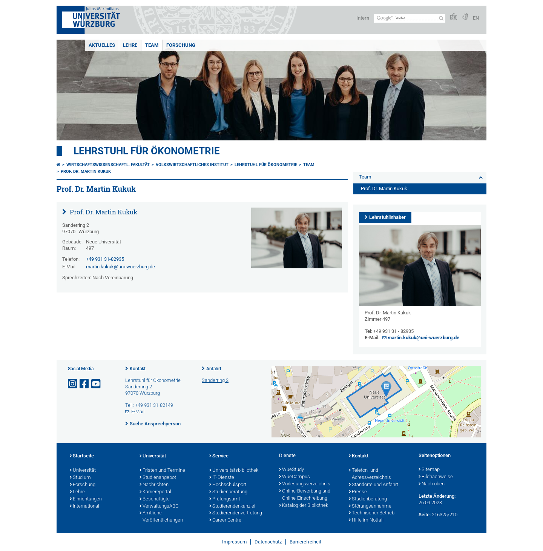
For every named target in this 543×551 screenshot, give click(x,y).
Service (219, 456)
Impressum (234, 542)
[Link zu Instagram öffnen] (73, 384)
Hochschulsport (227, 485)
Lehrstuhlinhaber (387, 217)
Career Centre (225, 520)
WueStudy (291, 469)
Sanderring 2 (215, 380)
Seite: (425, 514)
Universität (83, 470)
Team (151, 45)
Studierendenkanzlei (232, 506)
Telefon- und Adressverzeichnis (370, 474)
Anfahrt (213, 368)
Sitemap (429, 469)
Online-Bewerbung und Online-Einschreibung (304, 495)
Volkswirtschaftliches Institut (192, 164)
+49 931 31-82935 (105, 259)
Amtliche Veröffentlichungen (161, 517)
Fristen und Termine (162, 470)
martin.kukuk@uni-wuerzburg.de (120, 266)
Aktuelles (102, 45)
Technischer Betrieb (371, 513)
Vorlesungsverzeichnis (304, 484)
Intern (362, 18)
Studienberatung (228, 492)
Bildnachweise (436, 477)
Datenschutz (268, 542)
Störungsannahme (370, 506)
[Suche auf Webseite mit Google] (409, 18)
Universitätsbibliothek (233, 470)
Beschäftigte (155, 499)
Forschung (180, 45)
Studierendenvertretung (235, 513)
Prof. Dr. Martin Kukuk (86, 171)
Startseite (82, 456)
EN (476, 18)
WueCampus (294, 477)
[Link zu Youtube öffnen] (96, 384)
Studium (80, 477)
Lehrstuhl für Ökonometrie (147, 151)
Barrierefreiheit (305, 542)
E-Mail (137, 411)
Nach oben (432, 484)
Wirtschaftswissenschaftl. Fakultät (108, 164)
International (84, 506)
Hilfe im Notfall (366, 520)
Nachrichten (154, 485)
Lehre (130, 45)
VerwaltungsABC (159, 506)
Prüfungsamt (224, 499)
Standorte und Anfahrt (373, 485)
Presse (358, 492)
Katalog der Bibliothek (303, 505)
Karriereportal (155, 492)
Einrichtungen (86, 499)
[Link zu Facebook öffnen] (85, 384)
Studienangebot (158, 477)
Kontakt (138, 368)
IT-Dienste (221, 477)
